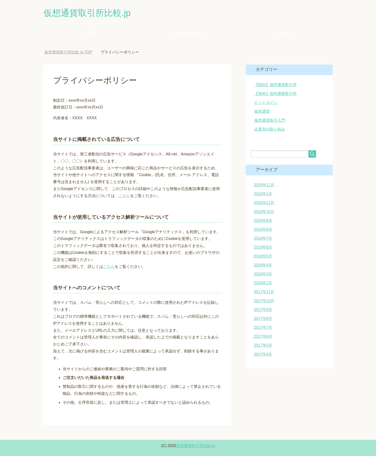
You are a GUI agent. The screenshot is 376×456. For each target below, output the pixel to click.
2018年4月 (263, 265)
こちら (124, 196)
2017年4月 (263, 354)
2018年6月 (263, 247)
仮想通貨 (284, 34)
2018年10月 (264, 212)
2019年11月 (264, 185)
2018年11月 (264, 203)
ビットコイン (265, 102)
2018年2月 (263, 283)
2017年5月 (263, 345)
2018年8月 (263, 229)
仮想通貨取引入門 (269, 120)
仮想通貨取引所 (188, 34)
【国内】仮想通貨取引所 (275, 85)
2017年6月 (263, 336)
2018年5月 (263, 256)
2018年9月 (263, 220)
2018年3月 (263, 274)
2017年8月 (263, 319)
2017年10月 (264, 301)
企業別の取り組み (269, 129)
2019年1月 (263, 194)
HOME (91, 33)
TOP (68, 52)
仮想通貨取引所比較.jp (87, 13)
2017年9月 (263, 310)
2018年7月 (263, 238)
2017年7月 (263, 327)
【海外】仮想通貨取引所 (275, 94)
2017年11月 (264, 292)
